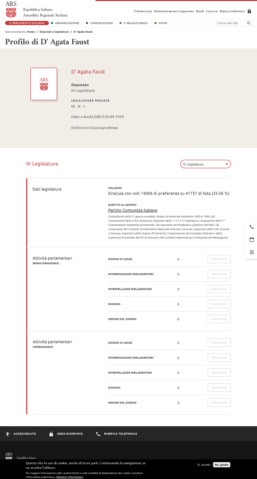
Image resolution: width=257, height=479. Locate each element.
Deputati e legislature (54, 31)
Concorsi (212, 11)
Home (31, 31)
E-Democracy (143, 11)
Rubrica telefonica (232, 11)
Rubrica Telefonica (116, 433)
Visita (163, 23)
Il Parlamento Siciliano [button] (27, 23)
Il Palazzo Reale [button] (136, 23)
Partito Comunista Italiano (133, 210)
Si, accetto (203, 466)
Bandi (200, 11)
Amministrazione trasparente (174, 11)
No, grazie (221, 466)
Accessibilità (20, 433)
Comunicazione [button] (101, 23)
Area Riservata (249, 11)
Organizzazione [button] (67, 23)
